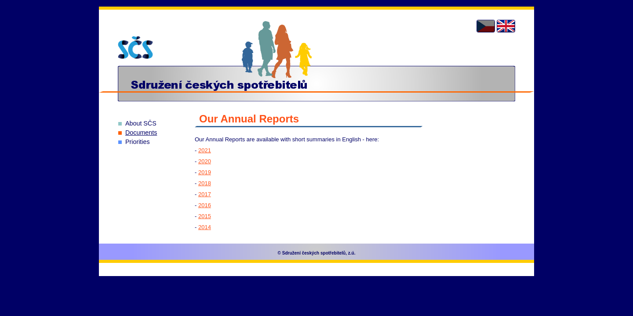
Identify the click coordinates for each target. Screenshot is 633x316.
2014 (204, 227)
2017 (204, 194)
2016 (204, 205)
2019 (204, 172)
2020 (204, 161)
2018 (204, 183)
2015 (204, 216)
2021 (204, 150)
